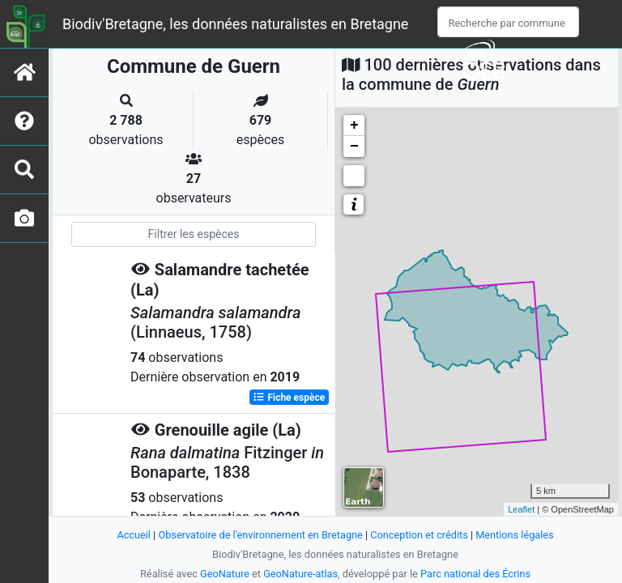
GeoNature (224, 574)
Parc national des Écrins (475, 574)
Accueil (133, 535)
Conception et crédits (420, 535)
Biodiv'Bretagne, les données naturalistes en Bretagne (235, 23)
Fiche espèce (289, 396)
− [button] (354, 146)
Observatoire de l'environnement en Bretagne (260, 535)
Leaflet (521, 509)
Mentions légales (515, 535)
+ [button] (354, 125)
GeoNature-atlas (301, 574)
